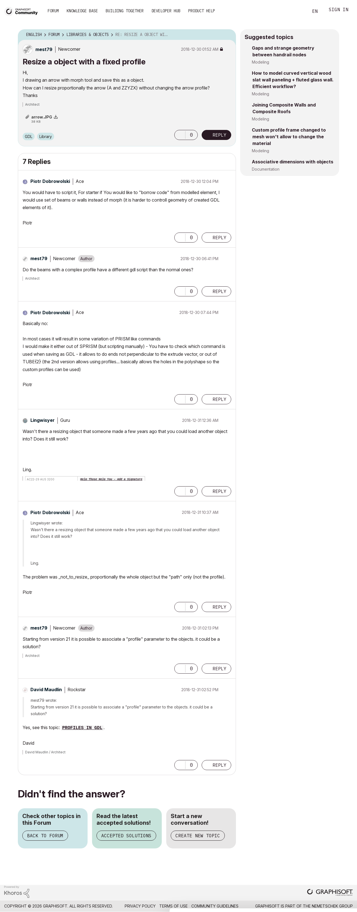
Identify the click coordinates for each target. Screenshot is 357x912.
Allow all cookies (325, 848)
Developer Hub (165, 10)
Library (45, 136)
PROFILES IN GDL (82, 727)
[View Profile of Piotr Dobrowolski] (50, 181)
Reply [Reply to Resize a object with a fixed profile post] (219, 135)
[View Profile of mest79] (43, 49)
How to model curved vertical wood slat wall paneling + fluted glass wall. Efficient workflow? (293, 79)
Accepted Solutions (126, 835)
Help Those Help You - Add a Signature (111, 479)
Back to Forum (45, 835)
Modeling (260, 62)
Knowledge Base (82, 10)
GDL (28, 136)
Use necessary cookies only (324, 878)
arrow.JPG (41, 117)
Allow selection (324, 861)
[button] (180, 135)
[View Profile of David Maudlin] (46, 689)
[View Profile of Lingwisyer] (42, 420)
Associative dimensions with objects (292, 162)
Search (298, 11)
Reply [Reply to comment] (219, 237)
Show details (221, 905)
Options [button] (228, 34)
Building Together (125, 10)
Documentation (265, 169)
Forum (53, 10)
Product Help (201, 10)
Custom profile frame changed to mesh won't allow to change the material (289, 136)
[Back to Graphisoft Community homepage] (23, 10)
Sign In (338, 10)
